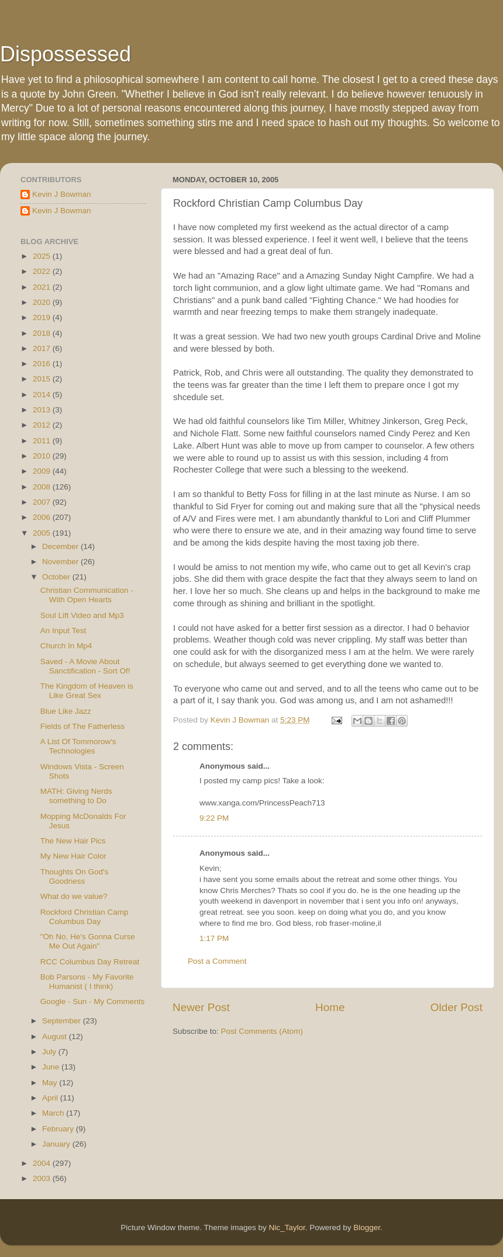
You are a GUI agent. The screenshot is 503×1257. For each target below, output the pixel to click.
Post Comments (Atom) (262, 1031)
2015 (43, 378)
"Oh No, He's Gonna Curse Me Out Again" (87, 941)
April (51, 1097)
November (61, 561)
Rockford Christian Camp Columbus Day (84, 917)
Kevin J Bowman (61, 194)
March (54, 1113)
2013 (43, 409)
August (55, 1036)
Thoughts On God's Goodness (74, 876)
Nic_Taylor (286, 1227)
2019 (43, 317)
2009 (43, 471)
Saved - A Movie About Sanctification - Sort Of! (85, 666)
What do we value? (74, 896)
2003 (43, 1178)
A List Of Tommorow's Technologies (78, 746)
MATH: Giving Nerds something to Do (76, 796)
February (59, 1128)
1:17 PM (214, 938)
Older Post (456, 1007)
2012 (43, 425)
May (50, 1082)
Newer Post (201, 1007)
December (61, 546)
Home (329, 1007)
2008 (43, 486)
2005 (43, 533)
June (51, 1066)
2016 (43, 363)
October (57, 576)
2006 (43, 517)
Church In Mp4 (66, 645)
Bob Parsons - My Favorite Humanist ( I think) (87, 982)
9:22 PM (214, 818)
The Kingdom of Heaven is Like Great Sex (86, 691)
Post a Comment (217, 961)
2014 (43, 394)
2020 (43, 302)
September (62, 1020)
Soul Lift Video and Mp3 (82, 615)
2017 (43, 348)
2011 (43, 440)
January (57, 1144)
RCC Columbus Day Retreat (90, 961)
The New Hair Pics (73, 840)
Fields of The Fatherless (82, 726)
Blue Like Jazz (65, 711)
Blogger (366, 1227)
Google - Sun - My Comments (92, 1001)
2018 (43, 333)
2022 (43, 271)
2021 (43, 287)
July (50, 1051)
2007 (43, 502)
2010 (43, 456)
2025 (43, 256)
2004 (43, 1163)
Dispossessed (65, 54)
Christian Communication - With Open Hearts (86, 595)
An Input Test (63, 630)
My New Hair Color (73, 856)
